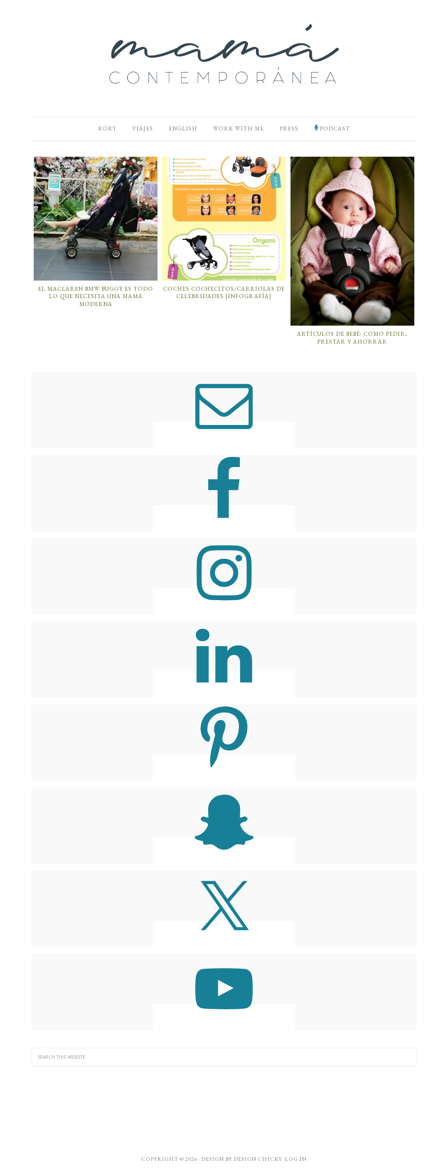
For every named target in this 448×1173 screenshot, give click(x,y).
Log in (296, 1158)
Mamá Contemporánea (224, 54)
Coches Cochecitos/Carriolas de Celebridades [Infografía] (224, 292)
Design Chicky (258, 1158)
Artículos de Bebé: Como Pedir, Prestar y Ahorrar (352, 337)
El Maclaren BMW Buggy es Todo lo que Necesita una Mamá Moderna (95, 296)
